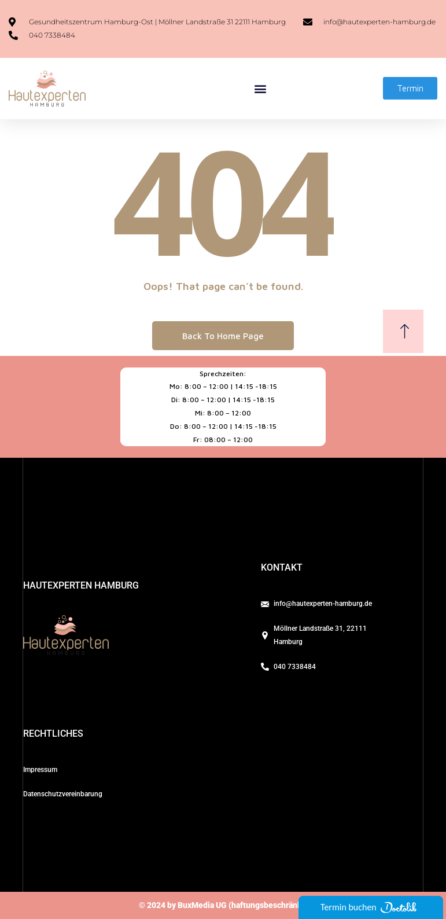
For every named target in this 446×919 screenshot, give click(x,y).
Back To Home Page (223, 336)
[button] (260, 88)
